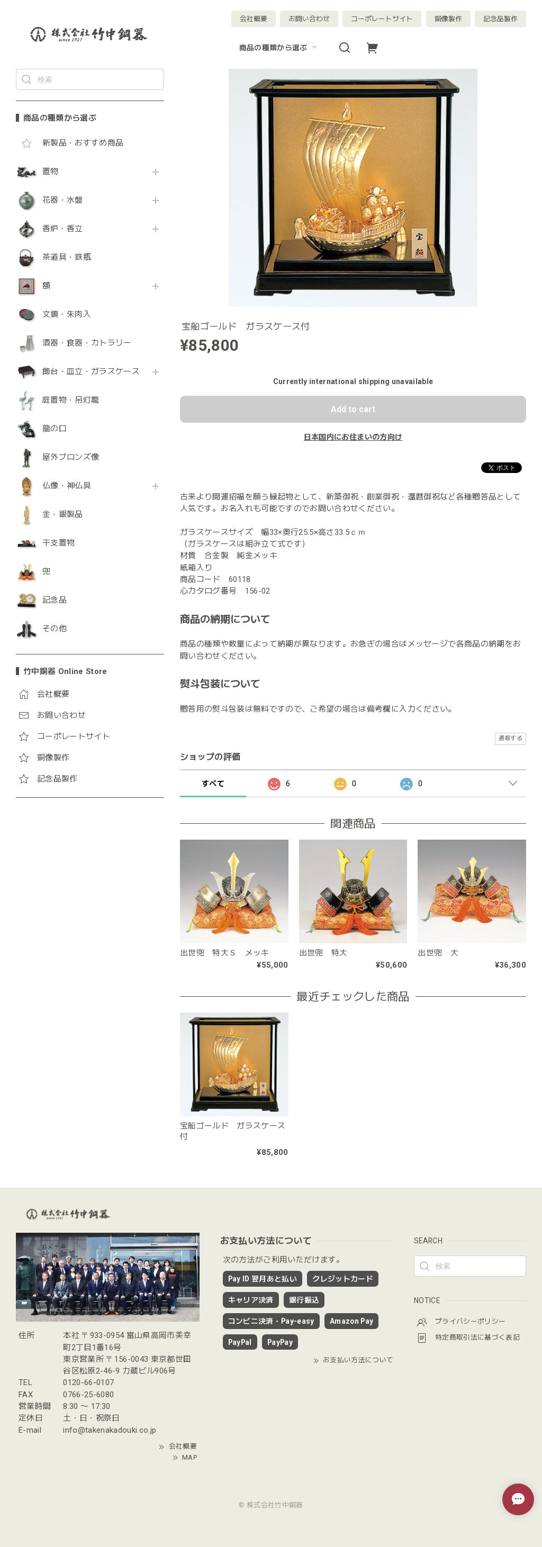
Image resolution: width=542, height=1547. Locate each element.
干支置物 (58, 543)
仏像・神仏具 (66, 485)
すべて (213, 783)
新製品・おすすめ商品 (82, 143)
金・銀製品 (62, 514)
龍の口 (54, 428)
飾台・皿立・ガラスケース (91, 371)
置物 (50, 171)
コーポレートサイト (382, 19)
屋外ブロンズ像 (70, 457)
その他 (54, 628)
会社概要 (253, 19)
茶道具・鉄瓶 (66, 257)
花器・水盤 (62, 200)
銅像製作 (448, 19)
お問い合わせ (309, 19)
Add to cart (353, 409)
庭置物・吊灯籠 (70, 400)
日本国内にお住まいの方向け (353, 437)
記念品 (54, 600)
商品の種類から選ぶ (279, 47)
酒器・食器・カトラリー (87, 343)
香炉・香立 (62, 228)
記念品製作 (500, 19)
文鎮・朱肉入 (66, 314)
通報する (510, 738)
